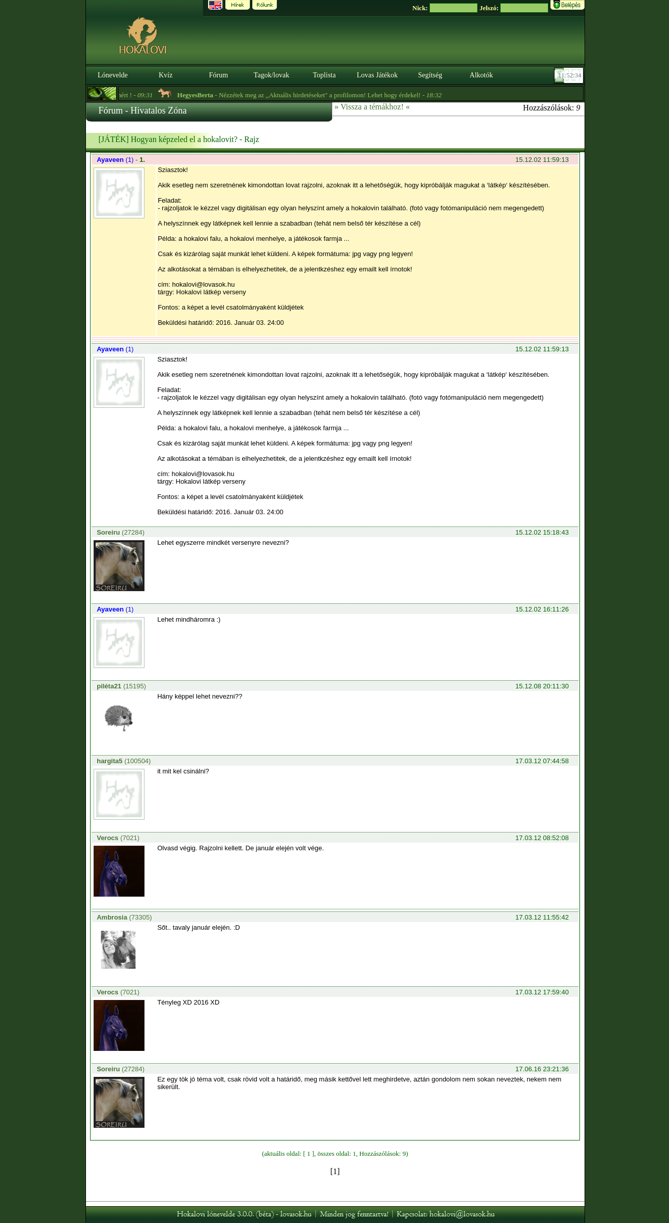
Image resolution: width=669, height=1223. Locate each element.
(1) (116, 159)
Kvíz (165, 75)
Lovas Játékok (377, 75)
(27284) (120, 532)
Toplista (324, 75)
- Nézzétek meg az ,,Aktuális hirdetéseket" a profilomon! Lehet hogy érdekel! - (314, 95)
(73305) (124, 917)
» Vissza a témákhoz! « (372, 106)
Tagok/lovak (271, 75)
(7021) (118, 838)
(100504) (124, 761)
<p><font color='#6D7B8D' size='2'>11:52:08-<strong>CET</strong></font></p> (570, 75)
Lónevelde (113, 75)
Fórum (218, 75)
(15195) (121, 686)
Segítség (430, 75)
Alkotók (481, 75)
